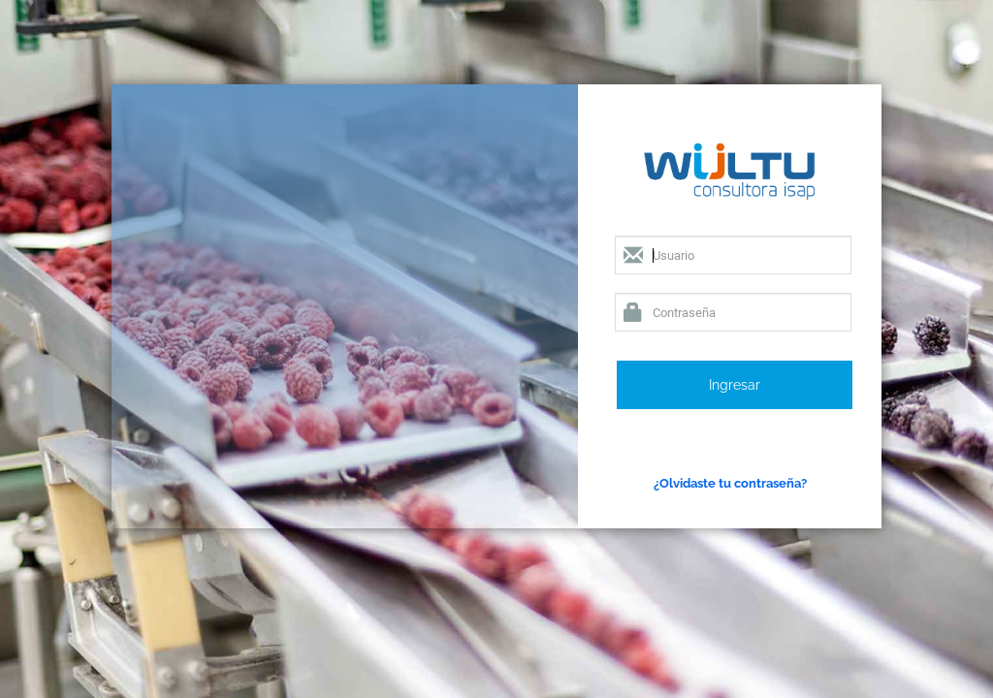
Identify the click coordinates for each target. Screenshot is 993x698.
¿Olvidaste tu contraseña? (730, 483)
